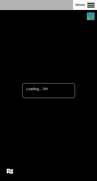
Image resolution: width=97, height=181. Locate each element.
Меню (85, 5)
